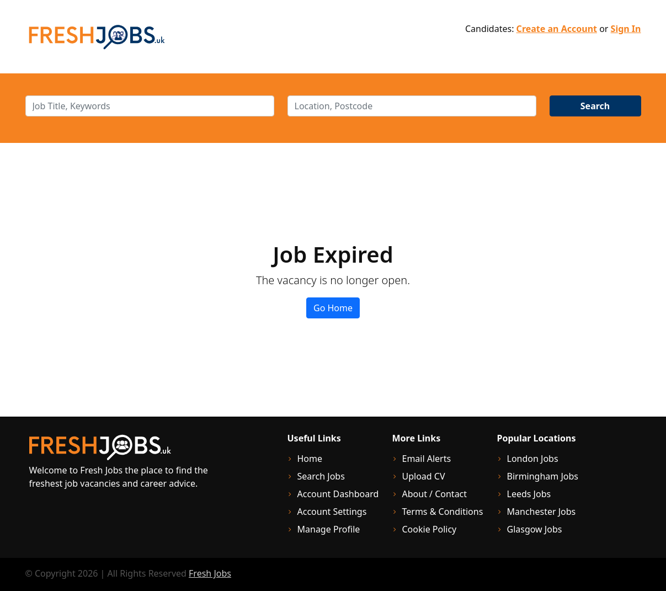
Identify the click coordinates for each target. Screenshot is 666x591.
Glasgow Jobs (534, 529)
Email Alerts (426, 458)
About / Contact (434, 494)
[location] (411, 105)
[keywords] (149, 105)
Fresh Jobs (210, 573)
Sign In (626, 29)
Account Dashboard (338, 494)
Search (595, 106)
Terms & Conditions (442, 511)
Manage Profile (328, 529)
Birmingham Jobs (543, 476)
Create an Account (556, 29)
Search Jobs (321, 476)
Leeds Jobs (529, 494)
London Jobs (532, 458)
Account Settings (332, 511)
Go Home (333, 308)
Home (310, 458)
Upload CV (423, 476)
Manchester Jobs (541, 511)
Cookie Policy (429, 529)
